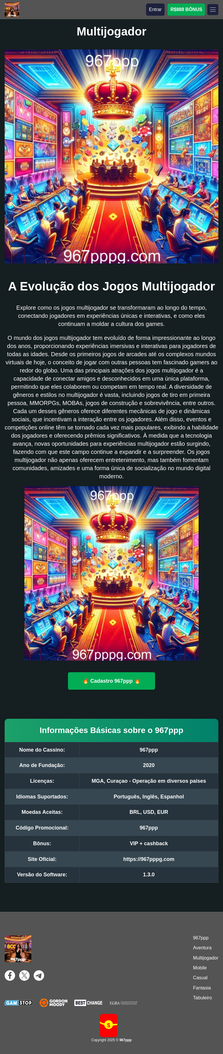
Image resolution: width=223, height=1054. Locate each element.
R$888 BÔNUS (186, 9)
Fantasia (202, 987)
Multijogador (205, 957)
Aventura (202, 947)
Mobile (200, 967)
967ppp (200, 937)
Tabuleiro (202, 997)
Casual (200, 977)
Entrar (155, 9)
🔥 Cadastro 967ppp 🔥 (111, 681)
